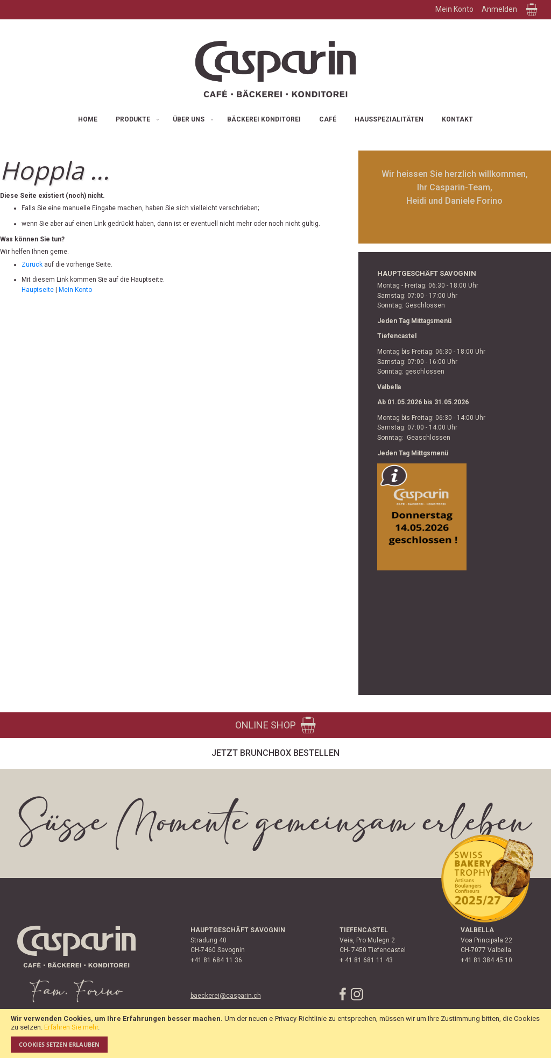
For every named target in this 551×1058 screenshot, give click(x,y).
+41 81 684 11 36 (216, 960)
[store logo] (275, 69)
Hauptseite (38, 290)
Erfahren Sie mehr (71, 1027)
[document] (275, 1033)
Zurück (32, 264)
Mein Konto (454, 9)
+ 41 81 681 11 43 (366, 960)
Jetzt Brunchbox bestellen (275, 753)
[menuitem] (88, 119)
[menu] (275, 119)
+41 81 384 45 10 (486, 960)
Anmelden (499, 9)
